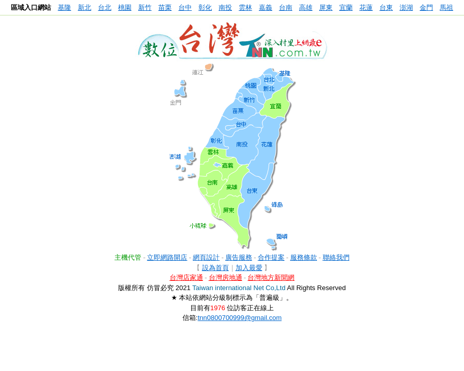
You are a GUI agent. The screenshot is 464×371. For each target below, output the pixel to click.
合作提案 (271, 257)
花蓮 (366, 7)
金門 (426, 7)
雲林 (245, 7)
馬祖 (446, 7)
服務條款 (303, 257)
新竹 (145, 7)
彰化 (205, 7)
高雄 (305, 7)
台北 (104, 7)
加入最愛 (249, 268)
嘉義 (265, 7)
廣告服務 (238, 257)
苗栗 (165, 7)
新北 (84, 7)
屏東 (326, 7)
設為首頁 (215, 268)
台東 (386, 7)
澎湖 (406, 7)
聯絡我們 (336, 257)
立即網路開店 (167, 257)
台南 (285, 7)
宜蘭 (346, 7)
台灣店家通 (186, 277)
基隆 (64, 7)
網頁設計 (206, 257)
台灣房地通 (225, 277)
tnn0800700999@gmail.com (239, 318)
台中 (185, 7)
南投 (225, 7)
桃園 (124, 7)
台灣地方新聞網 (270, 277)
